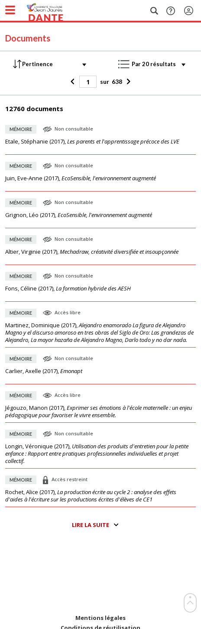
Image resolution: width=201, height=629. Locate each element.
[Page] (88, 82)
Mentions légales (100, 618)
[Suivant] (127, 82)
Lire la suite (90, 525)
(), (92, 141)
